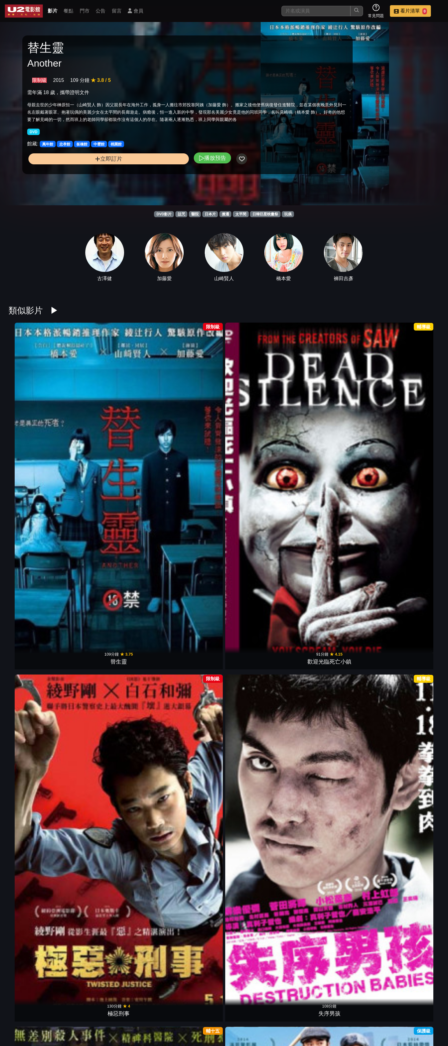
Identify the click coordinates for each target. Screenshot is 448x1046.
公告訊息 (308, 1010)
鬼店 (251, 875)
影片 (52, 10)
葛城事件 (252, 400)
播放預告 (148, 179)
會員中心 (428, 1010)
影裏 (87, 780)
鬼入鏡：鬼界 (141, 875)
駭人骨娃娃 (361, 685)
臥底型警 (142, 590)
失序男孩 (196, 400)
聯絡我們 (338, 1010)
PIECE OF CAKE (361, 780)
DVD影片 (163, 214)
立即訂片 (76, 180)
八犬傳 (306, 875)
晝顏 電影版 (415, 780)
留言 (117, 10)
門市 (85, 10)
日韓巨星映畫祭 (265, 214)
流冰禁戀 (142, 495)
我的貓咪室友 (415, 685)
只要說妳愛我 (251, 495)
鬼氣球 (251, 685)
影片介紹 (218, 1010)
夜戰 (306, 495)
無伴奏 (32, 875)
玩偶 (288, 214)
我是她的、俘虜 (196, 780)
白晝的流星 (306, 780)
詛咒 (181, 214)
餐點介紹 (248, 1010)
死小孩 (251, 970)
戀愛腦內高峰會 (361, 400)
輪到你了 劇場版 (32, 780)
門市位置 (278, 1010)
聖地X (416, 875)
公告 (100, 10)
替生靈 (32, 400)
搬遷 (225, 214)
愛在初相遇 (251, 590)
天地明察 (416, 590)
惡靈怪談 (196, 685)
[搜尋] (316, 11)
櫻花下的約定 (32, 685)
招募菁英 (368, 1010)
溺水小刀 (87, 875)
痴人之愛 (87, 685)
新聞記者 (142, 780)
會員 (135, 10)
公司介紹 (398, 1010)
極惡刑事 (142, 400)
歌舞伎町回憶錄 (306, 590)
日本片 (210, 214)
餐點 (68, 10)
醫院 (195, 214)
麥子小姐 (361, 590)
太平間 (240, 214)
